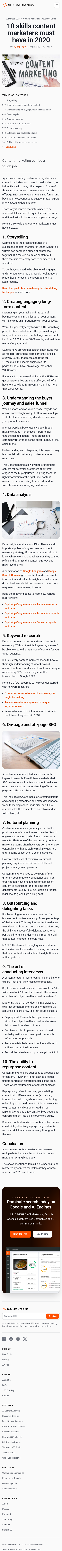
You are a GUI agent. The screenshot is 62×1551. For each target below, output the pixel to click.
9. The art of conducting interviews (20, 137)
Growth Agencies (10, 1483)
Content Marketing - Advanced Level (39, 19)
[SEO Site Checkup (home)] (18, 5)
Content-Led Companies (13, 1473)
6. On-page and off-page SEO (17, 124)
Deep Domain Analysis (12, 1421)
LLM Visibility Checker (12, 1437)
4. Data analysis (12, 114)
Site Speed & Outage (11, 1442)
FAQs (4, 1385)
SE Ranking (7, 1519)
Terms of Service (9, 1549)
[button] (57, 5)
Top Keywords (8, 1452)
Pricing (5, 1359)
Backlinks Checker (10, 1416)
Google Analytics (33, 571)
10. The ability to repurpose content (22, 142)
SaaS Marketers (9, 1488)
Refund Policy (35, 1549)
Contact (5, 1395)
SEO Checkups (9, 1390)
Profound (6, 1514)
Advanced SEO (12, 19)
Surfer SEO (7, 1530)
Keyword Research (10, 1432)
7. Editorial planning (13, 128)
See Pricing (42, 1234)
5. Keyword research (14, 119)
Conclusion (11, 147)
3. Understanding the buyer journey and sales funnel (28, 110)
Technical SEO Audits (11, 1447)
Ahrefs (5, 1504)
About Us (6, 1380)
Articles (5, 1365)
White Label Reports (11, 1458)
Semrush (6, 1525)
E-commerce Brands (11, 1478)
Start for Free (20, 1234)
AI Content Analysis (11, 1411)
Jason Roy (20, 47)
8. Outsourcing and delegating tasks (21, 133)
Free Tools (7, 1354)
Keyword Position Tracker (13, 1426)
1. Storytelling (11, 100)
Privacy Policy (23, 1549)
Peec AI (5, 1509)
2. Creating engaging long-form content (22, 105)
